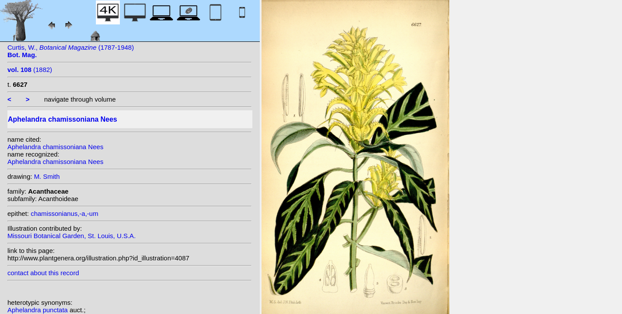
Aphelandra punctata (38, 310)
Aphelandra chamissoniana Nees (55, 146)
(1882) (29, 69)
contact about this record (43, 272)
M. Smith (47, 176)
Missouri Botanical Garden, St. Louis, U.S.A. (71, 235)
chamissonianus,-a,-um (64, 213)
